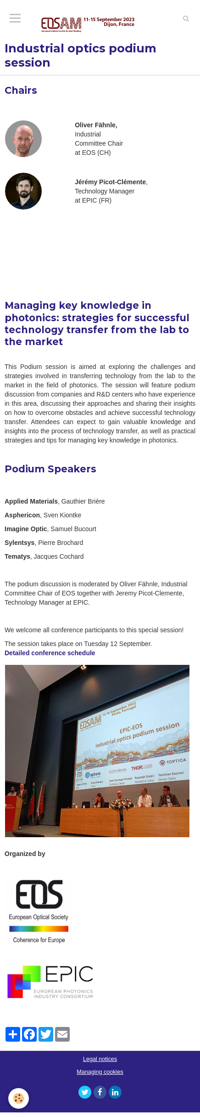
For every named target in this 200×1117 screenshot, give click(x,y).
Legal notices (100, 1059)
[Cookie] (18, 1098)
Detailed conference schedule (50, 653)
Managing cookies (100, 1072)
